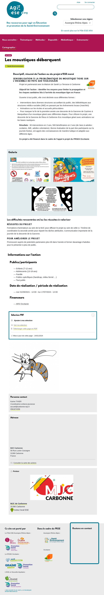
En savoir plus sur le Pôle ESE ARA (77, 31)
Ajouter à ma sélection (23, 320)
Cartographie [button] (8, 47)
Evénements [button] (82, 40)
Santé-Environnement (14, 66)
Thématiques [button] (26, 40)
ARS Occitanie (22, 304)
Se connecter (90, 2)
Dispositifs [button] (52, 40)
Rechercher (55, 13)
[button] (30, 169)
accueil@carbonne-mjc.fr (20, 407)
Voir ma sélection (20, 325)
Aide (78, 2)
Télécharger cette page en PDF (25, 329)
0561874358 (15, 409)
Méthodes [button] (40, 40)
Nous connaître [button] (9, 40)
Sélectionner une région (81, 19)
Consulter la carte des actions (25, 463)
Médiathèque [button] (67, 40)
